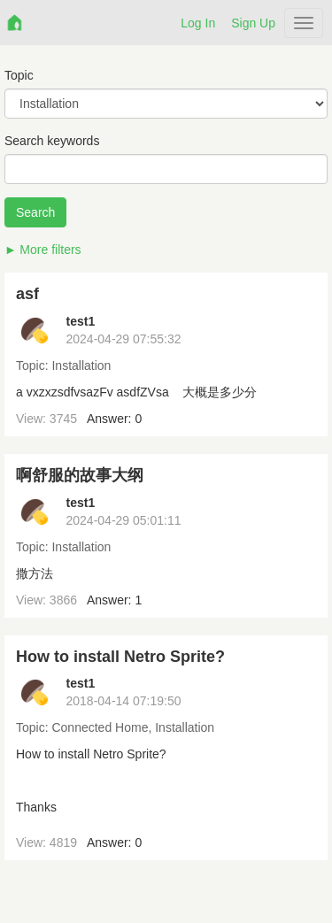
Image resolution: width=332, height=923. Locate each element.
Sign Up (253, 23)
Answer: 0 (114, 419)
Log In (198, 23)
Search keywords (51, 141)
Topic (19, 75)
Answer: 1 (114, 600)
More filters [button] (50, 249)
